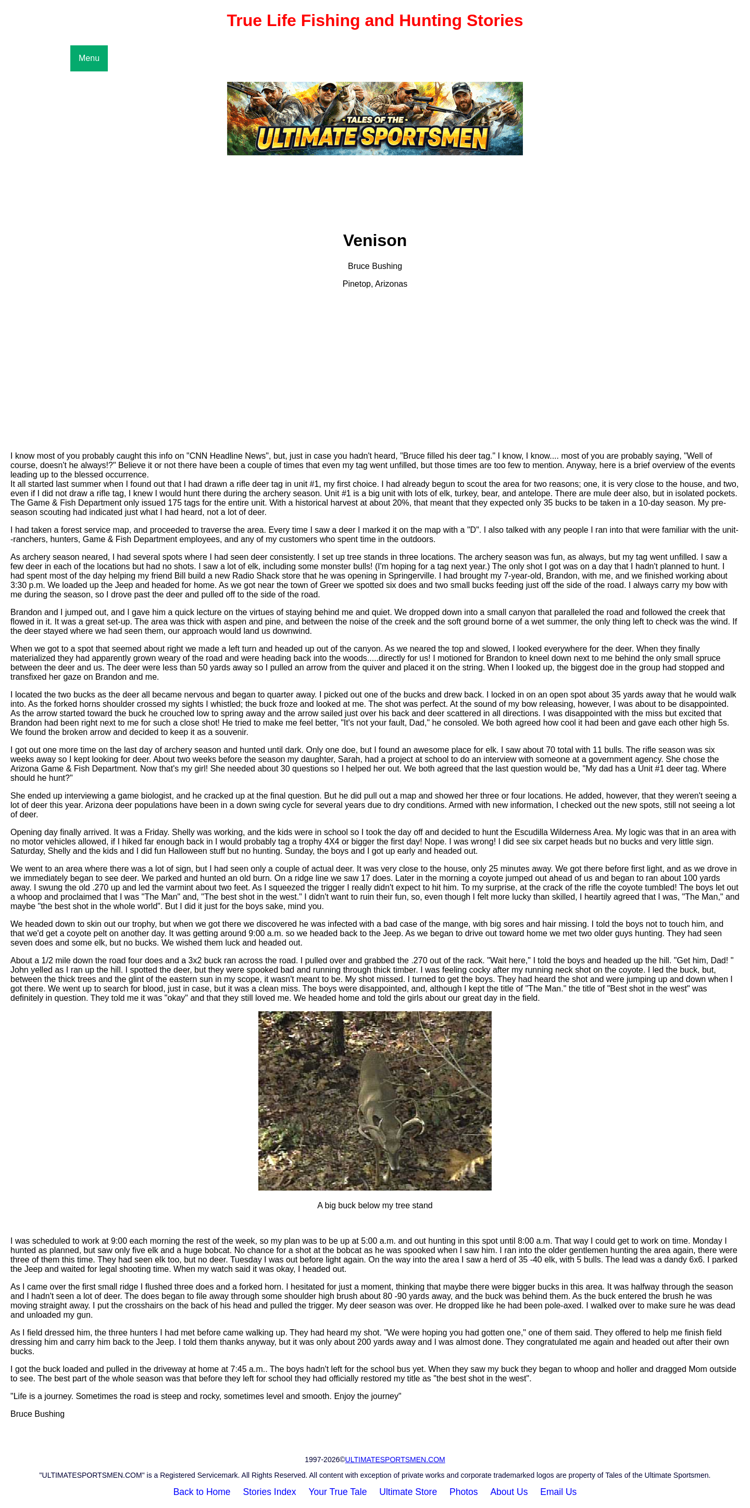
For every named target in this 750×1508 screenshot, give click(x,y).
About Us (509, 1492)
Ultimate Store (408, 1492)
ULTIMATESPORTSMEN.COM (395, 1459)
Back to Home (202, 1492)
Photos (463, 1492)
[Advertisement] (375, 370)
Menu (89, 58)
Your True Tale (338, 1492)
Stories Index (269, 1492)
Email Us (558, 1492)
